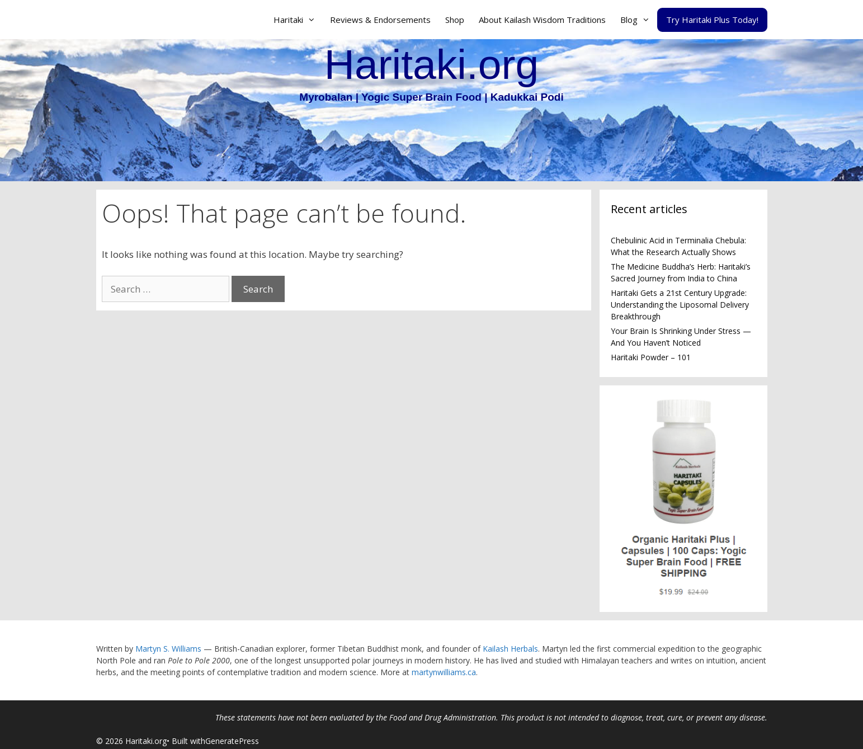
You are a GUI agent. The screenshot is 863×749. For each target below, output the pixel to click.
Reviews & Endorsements (380, 19)
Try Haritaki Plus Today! (712, 19)
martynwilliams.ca (444, 672)
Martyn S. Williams (168, 648)
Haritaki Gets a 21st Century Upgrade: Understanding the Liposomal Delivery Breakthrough (680, 305)
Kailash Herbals (510, 648)
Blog (638, 19)
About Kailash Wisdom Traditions (542, 19)
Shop (454, 19)
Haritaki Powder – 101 (651, 357)
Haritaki (298, 19)
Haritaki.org (431, 64)
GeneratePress (232, 741)
